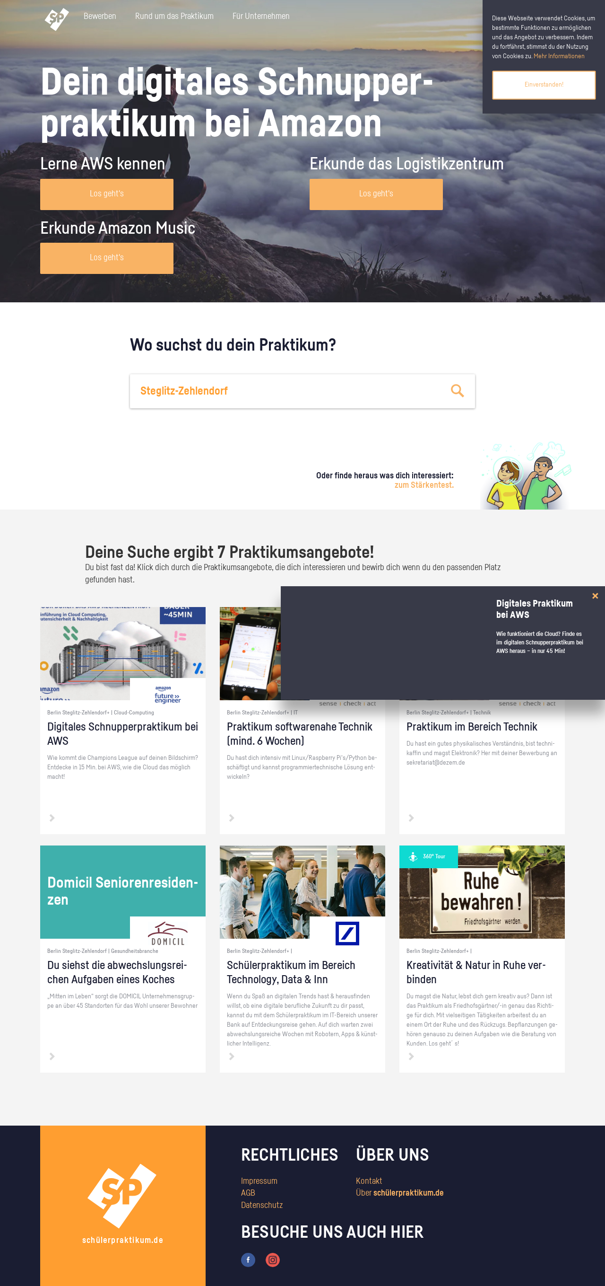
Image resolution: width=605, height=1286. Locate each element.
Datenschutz (262, 1205)
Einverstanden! (544, 84)
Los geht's (107, 194)
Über (400, 1193)
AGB (248, 1193)
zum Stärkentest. (424, 485)
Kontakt (369, 1181)
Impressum (259, 1181)
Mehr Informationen (559, 56)
